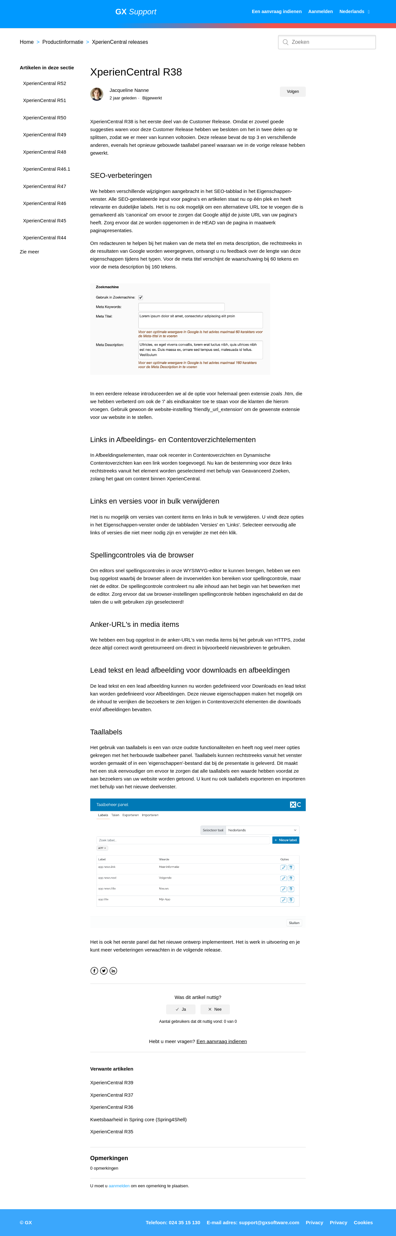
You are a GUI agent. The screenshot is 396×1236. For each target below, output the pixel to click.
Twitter (104, 971)
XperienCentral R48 (44, 152)
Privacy (314, 1222)
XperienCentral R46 (44, 203)
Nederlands (352, 11)
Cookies (363, 1222)
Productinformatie (62, 42)
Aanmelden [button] (320, 11)
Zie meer (29, 251)
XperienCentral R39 (111, 1082)
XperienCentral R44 (44, 237)
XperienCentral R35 (111, 1131)
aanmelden (119, 1185)
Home (27, 42)
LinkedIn (113, 971)
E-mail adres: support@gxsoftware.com (253, 1222)
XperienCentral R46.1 (46, 169)
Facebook (94, 971)
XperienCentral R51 (44, 100)
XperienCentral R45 (44, 220)
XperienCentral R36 (111, 1107)
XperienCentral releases (120, 42)
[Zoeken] (327, 42)
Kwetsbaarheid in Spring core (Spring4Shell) (138, 1119)
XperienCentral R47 (44, 186)
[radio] (181, 1009)
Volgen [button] (293, 91)
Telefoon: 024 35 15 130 (173, 1222)
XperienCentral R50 (44, 117)
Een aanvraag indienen (277, 11)
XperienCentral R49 (44, 134)
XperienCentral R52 (44, 83)
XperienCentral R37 (111, 1095)
